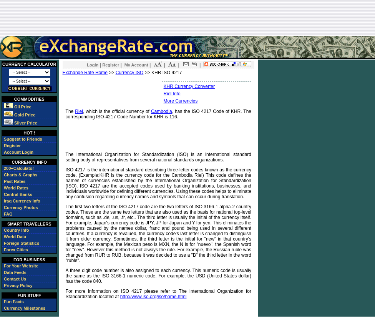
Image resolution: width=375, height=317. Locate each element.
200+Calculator (19, 168)
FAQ (8, 214)
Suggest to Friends (23, 139)
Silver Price (20, 123)
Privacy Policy (18, 285)
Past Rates (14, 181)
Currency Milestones (24, 308)
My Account (136, 65)
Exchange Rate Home (85, 72)
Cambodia (161, 111)
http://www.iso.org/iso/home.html (153, 296)
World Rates (16, 188)
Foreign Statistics (21, 243)
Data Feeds (15, 272)
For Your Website (21, 266)
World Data (15, 236)
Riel (79, 111)
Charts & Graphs (20, 175)
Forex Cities (16, 249)
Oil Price (18, 107)
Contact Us (15, 279)
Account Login (18, 152)
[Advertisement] (187, 17)
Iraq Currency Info (22, 201)
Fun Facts (14, 301)
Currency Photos (21, 207)
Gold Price (19, 115)
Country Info (16, 230)
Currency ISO (130, 72)
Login (92, 65)
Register (12, 145)
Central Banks (18, 194)
